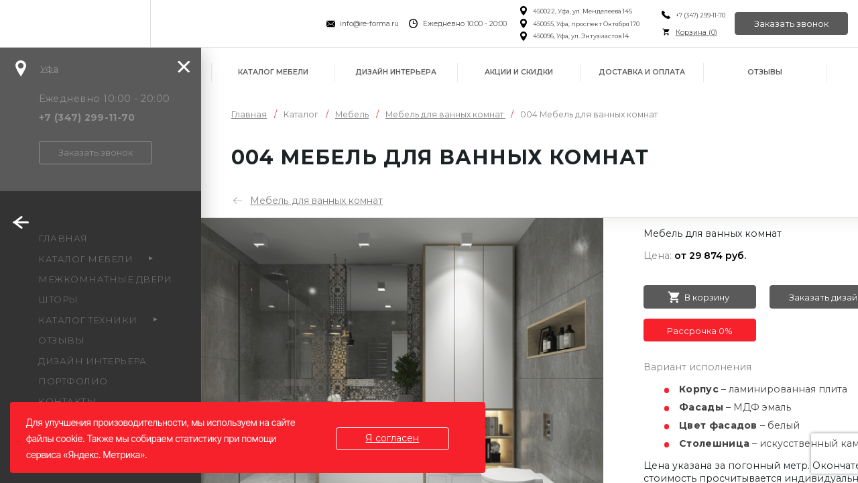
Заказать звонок (791, 23)
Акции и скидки (519, 72)
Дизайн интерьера (395, 72)
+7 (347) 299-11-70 (699, 15)
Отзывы (764, 72)
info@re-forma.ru (368, 23)
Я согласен (393, 438)
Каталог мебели (273, 72)
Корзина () (695, 32)
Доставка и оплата (642, 72)
